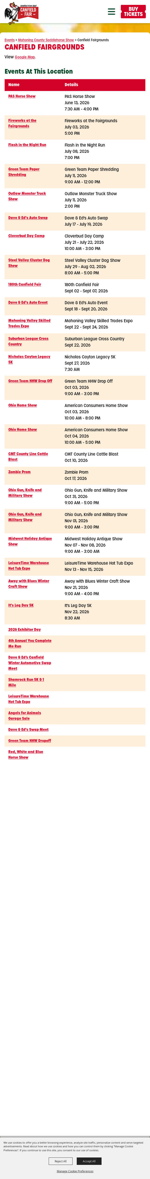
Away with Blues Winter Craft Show (28, 584)
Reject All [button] (61, 1161)
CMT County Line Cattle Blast (28, 457)
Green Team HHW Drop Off (30, 381)
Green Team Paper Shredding (23, 172)
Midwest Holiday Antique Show (30, 541)
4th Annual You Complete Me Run (29, 643)
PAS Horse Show (21, 96)
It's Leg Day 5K (21, 605)
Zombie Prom (19, 472)
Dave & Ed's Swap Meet (28, 730)
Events (10, 40)
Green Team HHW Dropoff (29, 741)
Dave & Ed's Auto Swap (28, 218)
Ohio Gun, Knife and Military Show (25, 493)
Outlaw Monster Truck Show (27, 196)
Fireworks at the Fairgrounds (22, 123)
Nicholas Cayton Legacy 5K (29, 359)
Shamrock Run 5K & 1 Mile (26, 682)
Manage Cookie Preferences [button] (75, 1171)
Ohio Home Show (22, 405)
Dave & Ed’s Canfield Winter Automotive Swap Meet (29, 663)
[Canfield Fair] (21, 13)
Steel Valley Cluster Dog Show (29, 263)
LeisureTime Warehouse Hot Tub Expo (28, 566)
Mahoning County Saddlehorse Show (46, 40)
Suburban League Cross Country (28, 341)
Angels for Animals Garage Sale (24, 716)
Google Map (25, 57)
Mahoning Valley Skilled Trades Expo (29, 323)
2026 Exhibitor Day (24, 630)
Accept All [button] (89, 1161)
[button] (111, 11)
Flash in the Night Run (27, 145)
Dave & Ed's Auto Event (28, 303)
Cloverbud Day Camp (26, 236)
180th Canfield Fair (24, 285)
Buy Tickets (133, 12)
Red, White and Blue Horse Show (25, 755)
